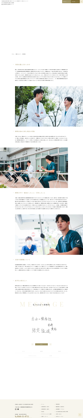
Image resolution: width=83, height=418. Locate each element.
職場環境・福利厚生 (60, 406)
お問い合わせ (58, 414)
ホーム (13, 54)
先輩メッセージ (18, 54)
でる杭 (50, 355)
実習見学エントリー (66, 1)
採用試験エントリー (75, 1)
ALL (41, 344)
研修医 (41, 351)
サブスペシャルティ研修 (46, 414)
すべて (23, 351)
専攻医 (59, 351)
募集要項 (58, 404)
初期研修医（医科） (45, 406)
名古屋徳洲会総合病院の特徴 (62, 411)
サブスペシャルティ (32, 355)
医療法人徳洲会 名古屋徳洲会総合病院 (24, 404)
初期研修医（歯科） (45, 409)
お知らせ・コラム (59, 416)
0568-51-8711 (23, 416)
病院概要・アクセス (60, 409)
